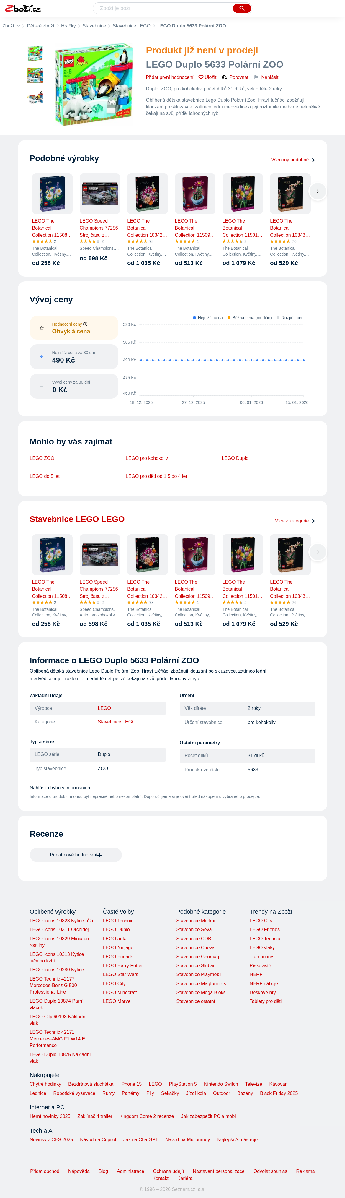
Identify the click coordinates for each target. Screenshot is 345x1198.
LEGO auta (115, 938)
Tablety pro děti (266, 1001)
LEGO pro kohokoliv (147, 458)
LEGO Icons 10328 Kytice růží (61, 920)
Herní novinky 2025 (50, 1116)
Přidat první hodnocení (170, 77)
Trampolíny (261, 956)
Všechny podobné (293, 159)
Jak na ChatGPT (140, 1139)
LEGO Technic (118, 920)
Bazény (245, 1093)
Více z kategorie (295, 520)
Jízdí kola (196, 1093)
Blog (103, 1171)
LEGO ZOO (42, 458)
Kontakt (161, 1178)
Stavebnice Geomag (197, 956)
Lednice (38, 1093)
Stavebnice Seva (194, 929)
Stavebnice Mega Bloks (200, 992)
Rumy (108, 1093)
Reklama (305, 1171)
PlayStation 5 (183, 1084)
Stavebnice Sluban (195, 965)
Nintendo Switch (221, 1084)
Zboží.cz (11, 25)
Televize (253, 1084)
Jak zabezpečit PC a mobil (209, 1116)
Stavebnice (94, 25)
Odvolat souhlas (270, 1171)
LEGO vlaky (262, 947)
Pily (150, 1093)
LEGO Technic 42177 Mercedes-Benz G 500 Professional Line (53, 985)
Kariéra (185, 1178)
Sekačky (170, 1093)
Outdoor (221, 1093)
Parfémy (131, 1093)
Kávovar (278, 1084)
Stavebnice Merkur (195, 920)
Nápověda (79, 1171)
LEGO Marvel (117, 1001)
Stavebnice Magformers (201, 983)
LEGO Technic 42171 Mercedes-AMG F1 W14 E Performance (57, 1039)
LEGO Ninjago (118, 947)
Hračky (68, 25)
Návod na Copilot (98, 1139)
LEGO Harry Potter (123, 965)
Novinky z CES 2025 (51, 1139)
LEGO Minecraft (120, 992)
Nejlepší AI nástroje (237, 1139)
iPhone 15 (131, 1084)
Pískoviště (260, 965)
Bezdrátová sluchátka (90, 1084)
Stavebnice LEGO (132, 25)
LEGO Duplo (235, 458)
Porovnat (234, 77)
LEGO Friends (118, 956)
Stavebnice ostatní (195, 1001)
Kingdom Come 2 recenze (147, 1116)
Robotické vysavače (74, 1093)
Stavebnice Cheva (195, 947)
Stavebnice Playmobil (198, 974)
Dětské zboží (40, 25)
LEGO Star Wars (120, 974)
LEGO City (114, 983)
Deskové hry (263, 992)
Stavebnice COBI (194, 938)
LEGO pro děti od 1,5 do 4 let (156, 476)
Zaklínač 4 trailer (94, 1116)
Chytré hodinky (45, 1084)
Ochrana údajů (168, 1171)
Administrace (130, 1171)
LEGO (104, 708)
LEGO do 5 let (45, 476)
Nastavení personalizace (219, 1171)
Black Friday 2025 (279, 1093)
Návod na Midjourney (187, 1139)
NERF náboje (264, 983)
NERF (256, 974)
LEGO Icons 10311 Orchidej (59, 929)
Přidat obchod (44, 1171)
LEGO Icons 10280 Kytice (57, 969)
